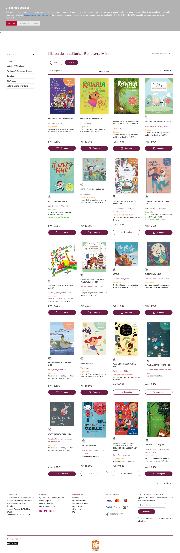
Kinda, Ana (129, 371)
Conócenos (76, 498)
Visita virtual (76, 509)
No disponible (126, 232)
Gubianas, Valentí (54, 293)
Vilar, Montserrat (151, 452)
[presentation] (155, 528)
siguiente (167, 70)
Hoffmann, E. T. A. (98, 450)
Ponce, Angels (66, 293)
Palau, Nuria (98, 287)
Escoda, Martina (165, 370)
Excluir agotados (56, 71)
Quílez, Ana (62, 370)
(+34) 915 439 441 (46, 503)
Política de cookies (79, 501)
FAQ (73, 512)
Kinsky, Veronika (119, 208)
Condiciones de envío (80, 503)
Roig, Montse (161, 208)
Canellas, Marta (85, 123)
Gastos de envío (78, 506)
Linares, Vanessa (87, 287)
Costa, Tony (117, 455)
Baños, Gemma (150, 126)
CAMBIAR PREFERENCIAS (28, 23)
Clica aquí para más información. (37, 15)
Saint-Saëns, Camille (55, 123)
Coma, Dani (86, 450)
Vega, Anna (129, 279)
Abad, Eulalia (85, 194)
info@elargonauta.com (47, 506)
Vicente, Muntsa (163, 279)
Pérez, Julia (65, 206)
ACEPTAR (11, 23)
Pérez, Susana (150, 208)
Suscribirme (147, 512)
